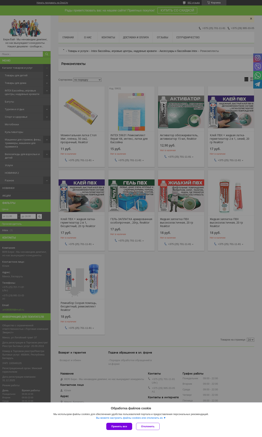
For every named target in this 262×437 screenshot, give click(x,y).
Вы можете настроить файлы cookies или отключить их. (129, 417)
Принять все (119, 426)
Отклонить (148, 426)
